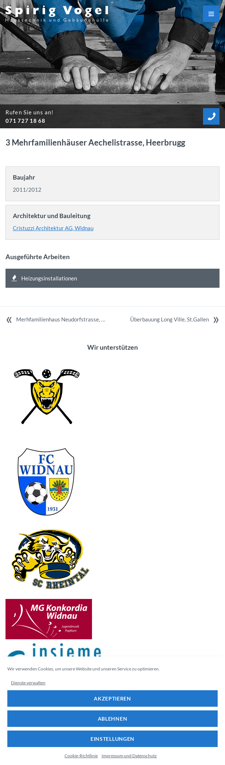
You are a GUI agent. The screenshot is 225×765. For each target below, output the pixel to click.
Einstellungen (112, 739)
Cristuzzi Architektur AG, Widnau (53, 228)
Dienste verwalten (28, 682)
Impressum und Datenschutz (129, 755)
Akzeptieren (112, 698)
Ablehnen (113, 719)
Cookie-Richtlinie (81, 755)
